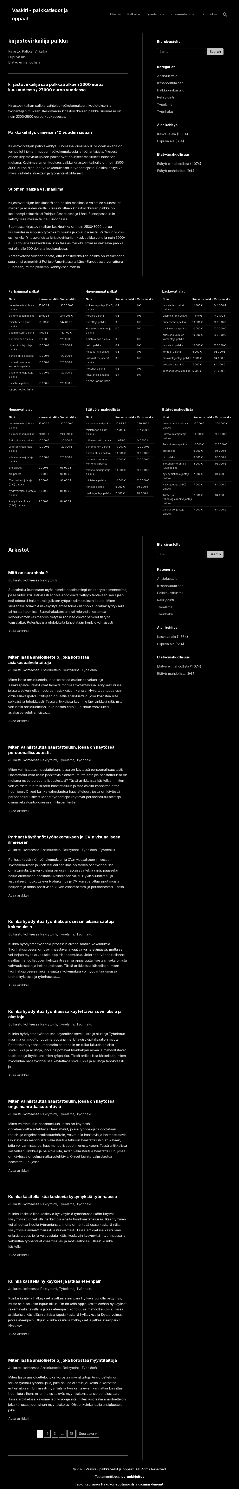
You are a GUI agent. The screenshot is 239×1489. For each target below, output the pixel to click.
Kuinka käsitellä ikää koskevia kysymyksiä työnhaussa (62, 1196)
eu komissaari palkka (21, 315)
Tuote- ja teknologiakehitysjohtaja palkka (178, 499)
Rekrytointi (165, 97)
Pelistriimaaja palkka (21, 440)
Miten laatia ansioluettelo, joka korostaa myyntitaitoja (62, 1360)
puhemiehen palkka (21, 339)
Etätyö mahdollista (171, 171)
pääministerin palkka (21, 332)
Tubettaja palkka (96, 322)
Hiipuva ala (17, 57)
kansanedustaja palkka (176, 370)
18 (71, 1433)
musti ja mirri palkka (98, 351)
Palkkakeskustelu (170, 90)
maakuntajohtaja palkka (177, 358)
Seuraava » (88, 1433)
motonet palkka (95, 368)
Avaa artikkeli (18, 631)
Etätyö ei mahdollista (24, 62)
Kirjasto (14, 51)
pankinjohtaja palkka (21, 355)
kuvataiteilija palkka (98, 374)
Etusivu (115, 14)
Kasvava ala (166, 134)
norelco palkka (95, 315)
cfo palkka (15, 467)
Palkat (132, 14)
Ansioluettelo (167, 76)
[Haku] (223, 14)
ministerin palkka (19, 383)
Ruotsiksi (209, 14)
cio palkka (15, 474)
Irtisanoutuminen (183, 14)
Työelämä (153, 14)
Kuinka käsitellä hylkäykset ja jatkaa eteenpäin (55, 1281)
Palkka (27, 51)
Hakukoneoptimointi (117, 1484)
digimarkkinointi (151, 1484)
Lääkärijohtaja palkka (98, 493)
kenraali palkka (172, 351)
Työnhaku (165, 111)
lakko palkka (93, 345)
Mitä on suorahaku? (28, 572)
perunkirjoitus (132, 1477)
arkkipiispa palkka (174, 364)
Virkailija (40, 51)
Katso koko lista (20, 389)
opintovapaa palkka (98, 339)
